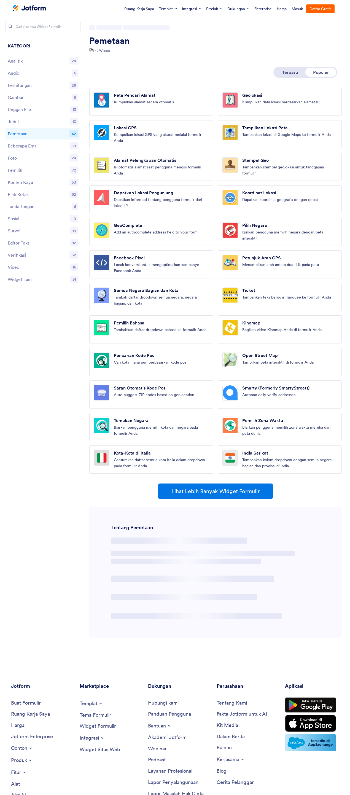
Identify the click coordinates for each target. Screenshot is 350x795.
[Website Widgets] (100, 749)
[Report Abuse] (173, 782)
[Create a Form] (26, 703)
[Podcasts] (157, 760)
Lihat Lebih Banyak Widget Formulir (215, 491)
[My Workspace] (30, 714)
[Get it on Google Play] (310, 705)
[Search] (10, 26)
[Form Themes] (95, 715)
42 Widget (102, 51)
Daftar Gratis (320, 8)
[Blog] (222, 771)
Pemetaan (109, 40)
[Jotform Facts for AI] (242, 714)
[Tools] (15, 784)
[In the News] (231, 736)
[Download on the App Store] (310, 723)
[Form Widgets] (98, 726)
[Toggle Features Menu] (19, 772)
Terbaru (290, 72)
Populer (321, 72)
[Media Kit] (227, 725)
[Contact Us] (163, 703)
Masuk (297, 8)
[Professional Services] (170, 771)
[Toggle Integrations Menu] (92, 738)
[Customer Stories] (236, 782)
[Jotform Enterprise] (32, 736)
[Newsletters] (224, 747)
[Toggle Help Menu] (159, 726)
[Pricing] (18, 725)
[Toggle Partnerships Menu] (231, 759)
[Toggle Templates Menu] (91, 703)
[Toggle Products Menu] (22, 760)
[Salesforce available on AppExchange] (310, 742)
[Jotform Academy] (167, 737)
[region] (43, 164)
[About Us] (232, 703)
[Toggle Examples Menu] (22, 748)
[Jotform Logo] (29, 8)
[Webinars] (157, 748)
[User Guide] (169, 714)
